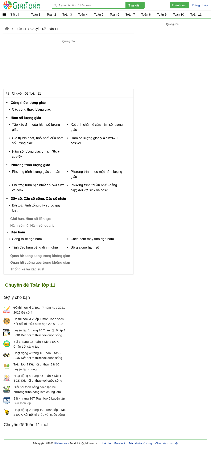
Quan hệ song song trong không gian (40, 256)
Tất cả (15, 14)
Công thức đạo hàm (27, 239)
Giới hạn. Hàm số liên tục (30, 219)
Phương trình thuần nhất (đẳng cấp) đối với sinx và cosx (94, 187)
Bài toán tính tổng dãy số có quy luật (36, 208)
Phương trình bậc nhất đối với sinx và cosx (38, 187)
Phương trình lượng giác (30, 165)
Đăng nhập (200, 5)
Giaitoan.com (6, 29)
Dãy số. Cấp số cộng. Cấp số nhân (38, 198)
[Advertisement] (68, 65)
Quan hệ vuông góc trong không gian (40, 262)
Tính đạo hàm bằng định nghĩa (35, 247)
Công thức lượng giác (28, 103)
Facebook (119, 443)
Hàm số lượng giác (26, 118)
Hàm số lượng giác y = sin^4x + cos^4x (94, 140)
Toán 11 (20, 28)
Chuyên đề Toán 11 (26, 93)
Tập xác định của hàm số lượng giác (36, 127)
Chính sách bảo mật (166, 443)
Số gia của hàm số (85, 247)
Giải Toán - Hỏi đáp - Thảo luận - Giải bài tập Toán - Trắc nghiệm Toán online (29, 5)
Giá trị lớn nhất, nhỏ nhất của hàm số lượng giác (37, 140)
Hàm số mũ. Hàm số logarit (32, 225)
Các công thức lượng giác (31, 109)
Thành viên (179, 5)
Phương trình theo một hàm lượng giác (96, 174)
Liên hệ (107, 443)
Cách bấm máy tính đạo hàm (92, 239)
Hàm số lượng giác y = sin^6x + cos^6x (35, 154)
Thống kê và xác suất (27, 269)
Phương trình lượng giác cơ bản (36, 171)
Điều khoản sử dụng (140, 443)
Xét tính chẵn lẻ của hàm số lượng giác (97, 127)
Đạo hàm (18, 232)
